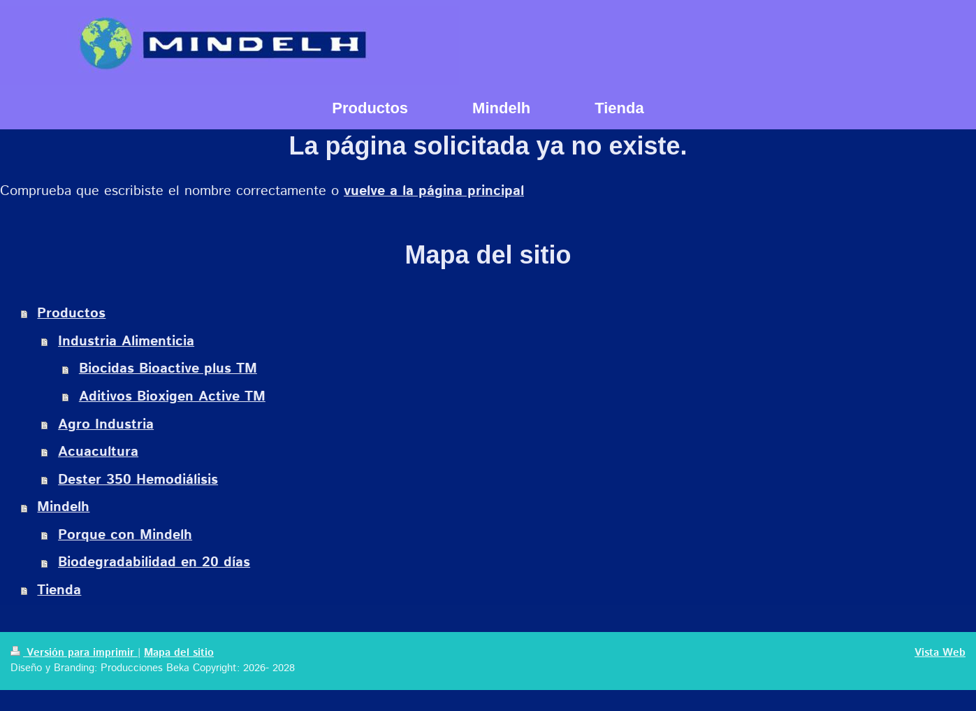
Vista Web (940, 653)
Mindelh (63, 507)
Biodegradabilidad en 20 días (154, 562)
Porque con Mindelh (125, 535)
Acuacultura (98, 452)
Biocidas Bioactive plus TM (168, 369)
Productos (71, 313)
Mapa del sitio (179, 653)
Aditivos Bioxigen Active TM (172, 397)
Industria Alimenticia (126, 341)
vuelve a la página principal (434, 191)
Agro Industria (106, 425)
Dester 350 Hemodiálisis (138, 480)
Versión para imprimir (74, 653)
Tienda (59, 590)
